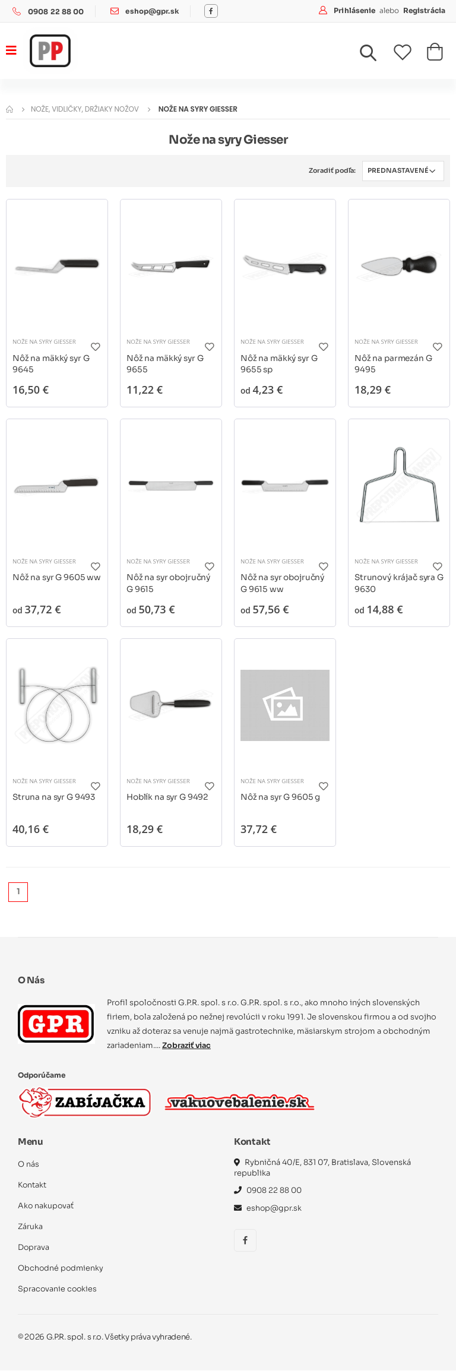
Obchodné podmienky (61, 1269)
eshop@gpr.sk (152, 11)
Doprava (34, 1248)
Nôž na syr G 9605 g (281, 796)
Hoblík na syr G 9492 (168, 796)
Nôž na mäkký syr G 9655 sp (280, 363)
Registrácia (424, 10)
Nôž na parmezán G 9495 (394, 363)
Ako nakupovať (46, 1206)
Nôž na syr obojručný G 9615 (169, 583)
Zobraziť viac (187, 1046)
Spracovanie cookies (58, 1289)
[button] (375, 56)
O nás (28, 1165)
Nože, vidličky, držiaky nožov (85, 109)
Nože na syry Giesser (44, 341)
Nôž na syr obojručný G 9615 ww (283, 583)
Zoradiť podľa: (331, 170)
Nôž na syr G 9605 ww (49, 583)
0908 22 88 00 (56, 11)
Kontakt (33, 1185)
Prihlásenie (355, 10)
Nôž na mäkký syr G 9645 (52, 363)
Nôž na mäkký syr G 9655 (166, 363)
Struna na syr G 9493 (55, 796)
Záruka (30, 1227)
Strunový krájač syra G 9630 (396, 583)
